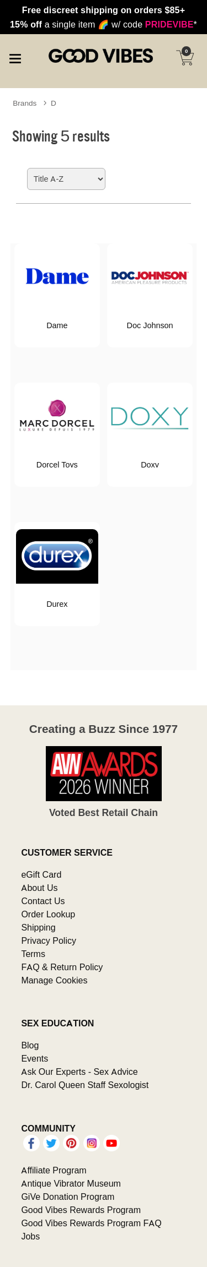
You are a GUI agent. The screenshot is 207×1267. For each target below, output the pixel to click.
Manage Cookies (54, 980)
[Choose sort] (66, 179)
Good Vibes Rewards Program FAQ (91, 1222)
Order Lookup (48, 914)
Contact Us (43, 900)
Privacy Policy (48, 940)
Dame (56, 325)
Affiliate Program (53, 1170)
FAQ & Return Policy (62, 966)
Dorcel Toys (57, 465)
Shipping (38, 927)
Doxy (150, 465)
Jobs (30, 1236)
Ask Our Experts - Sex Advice (79, 1071)
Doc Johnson (150, 325)
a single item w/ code (103, 24)
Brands (24, 103)
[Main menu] (15, 56)
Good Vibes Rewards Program (81, 1209)
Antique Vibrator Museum (71, 1183)
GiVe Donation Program (67, 1196)
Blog (30, 1045)
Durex (56, 604)
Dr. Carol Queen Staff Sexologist (84, 1084)
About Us (39, 887)
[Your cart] (185, 58)
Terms (33, 953)
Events (34, 1058)
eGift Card (41, 874)
